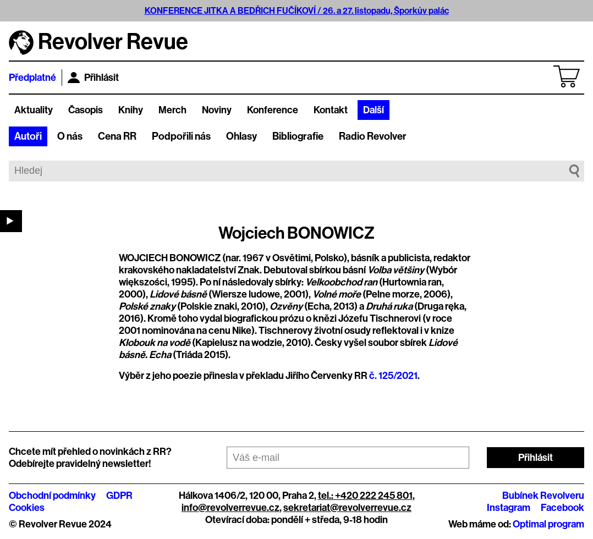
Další (373, 110)
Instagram (508, 508)
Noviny (217, 110)
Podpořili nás (181, 136)
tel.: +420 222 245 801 (365, 496)
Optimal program (548, 524)
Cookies (27, 508)
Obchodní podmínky (52, 496)
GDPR (119, 496)
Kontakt (331, 110)
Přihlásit (93, 78)
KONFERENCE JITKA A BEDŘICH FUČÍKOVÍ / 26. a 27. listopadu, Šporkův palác (297, 11)
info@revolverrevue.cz (230, 508)
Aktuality (33, 110)
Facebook (562, 508)
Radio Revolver (373, 136)
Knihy (130, 110)
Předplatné (32, 78)
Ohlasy (241, 136)
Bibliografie (297, 136)
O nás (70, 136)
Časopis (85, 110)
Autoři (28, 136)
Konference (272, 110)
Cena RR (117, 136)
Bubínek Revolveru (543, 496)
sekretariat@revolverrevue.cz (347, 508)
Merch (172, 110)
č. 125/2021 (393, 376)
